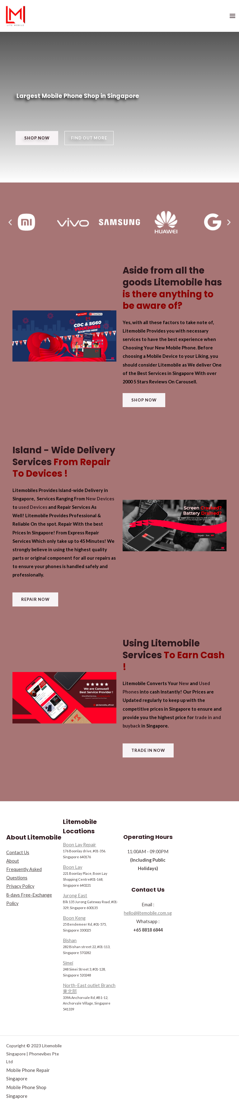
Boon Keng (74, 918)
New (184, 683)
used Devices (32, 507)
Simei (68, 963)
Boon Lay (72, 867)
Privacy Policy (20, 886)
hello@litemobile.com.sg (148, 913)
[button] (37, 138)
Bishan (70, 940)
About (12, 861)
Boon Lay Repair (79, 844)
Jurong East (75, 895)
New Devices (100, 498)
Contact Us (17, 852)
